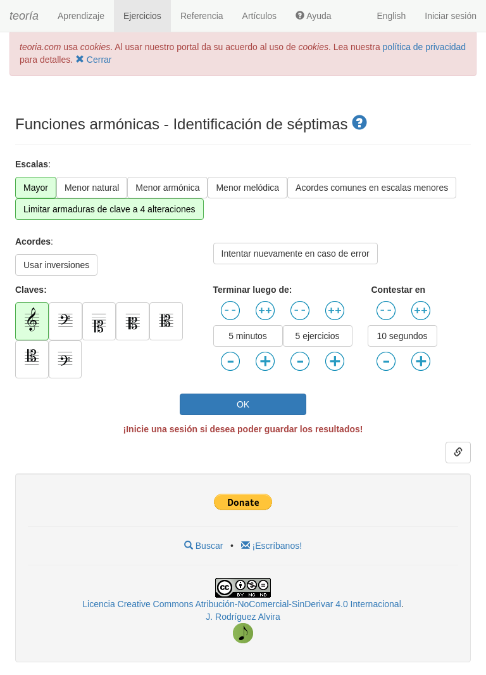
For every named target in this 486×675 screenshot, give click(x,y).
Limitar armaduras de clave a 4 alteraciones (109, 209)
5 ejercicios (317, 336)
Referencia (201, 16)
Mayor (35, 188)
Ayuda (314, 16)
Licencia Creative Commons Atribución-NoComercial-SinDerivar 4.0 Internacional (241, 604)
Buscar (203, 546)
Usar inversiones (56, 265)
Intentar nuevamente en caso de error (295, 253)
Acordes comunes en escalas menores (372, 188)
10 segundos (402, 336)
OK (243, 404)
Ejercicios (142, 16)
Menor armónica (167, 188)
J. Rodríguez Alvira (243, 617)
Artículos (259, 16)
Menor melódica (247, 188)
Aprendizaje (81, 16)
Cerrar (93, 60)
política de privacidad (424, 47)
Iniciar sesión (451, 16)
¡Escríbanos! (271, 546)
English (391, 16)
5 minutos (247, 336)
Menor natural (92, 188)
